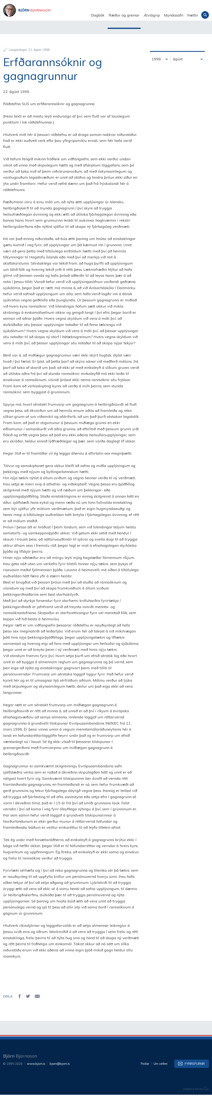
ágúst (178, 67)
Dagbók (98, 15)
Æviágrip (152, 15)
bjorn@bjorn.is (60, 1072)
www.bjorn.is (36, 1072)
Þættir (192, 15)
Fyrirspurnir (195, 1072)
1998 (156, 67)
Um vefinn (160, 1072)
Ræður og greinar (124, 15)
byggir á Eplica (196, 1097)
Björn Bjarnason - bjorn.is (44, 15)
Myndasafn (173, 15)
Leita (205, 15)
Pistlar (145, 1072)
